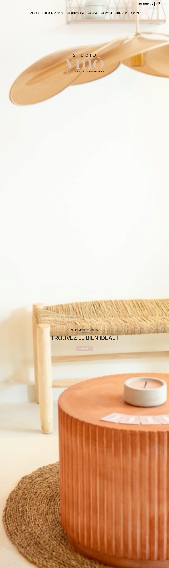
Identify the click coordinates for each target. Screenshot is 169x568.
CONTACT (136, 13)
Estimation (122, 13)
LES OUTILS (106, 13)
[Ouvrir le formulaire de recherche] (84, 348)
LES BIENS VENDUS (75, 13)
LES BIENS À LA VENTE (53, 13)
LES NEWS (92, 13)
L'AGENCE (34, 13)
